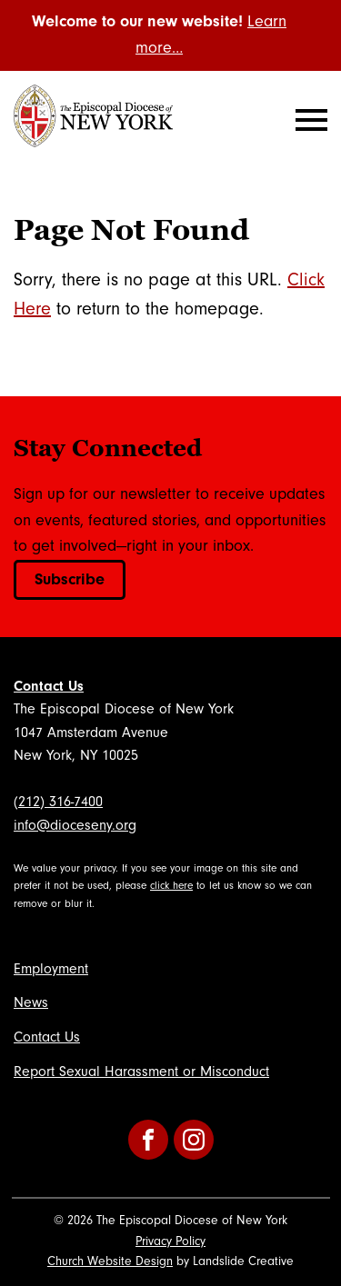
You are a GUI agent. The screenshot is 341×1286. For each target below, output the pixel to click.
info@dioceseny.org (75, 825)
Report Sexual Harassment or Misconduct (141, 1071)
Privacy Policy (170, 1241)
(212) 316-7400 (58, 801)
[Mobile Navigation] (307, 120)
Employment (51, 969)
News (31, 1002)
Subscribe (70, 579)
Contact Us (49, 686)
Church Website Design (110, 1261)
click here (171, 886)
